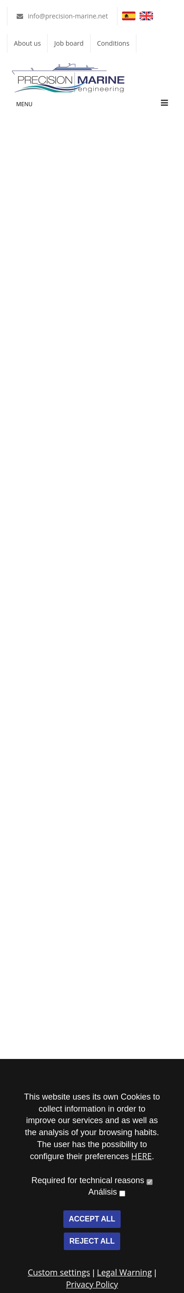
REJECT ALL (92, 1241)
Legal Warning (124, 1272)
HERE (141, 1155)
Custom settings (59, 1272)
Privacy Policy (92, 1284)
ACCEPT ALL (92, 1219)
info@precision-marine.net (68, 16)
